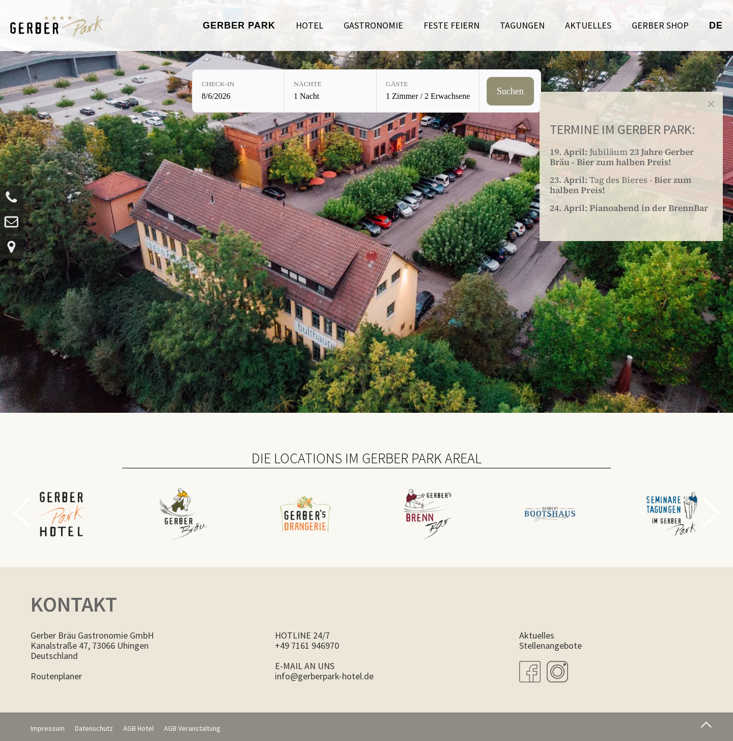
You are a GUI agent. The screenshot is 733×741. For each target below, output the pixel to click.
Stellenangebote (550, 645)
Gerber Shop (660, 25)
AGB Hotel (138, 728)
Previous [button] (22, 512)
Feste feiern (452, 25)
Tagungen (522, 25)
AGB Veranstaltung (192, 728)
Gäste (397, 84)
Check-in (218, 84)
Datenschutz (94, 728)
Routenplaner (56, 676)
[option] (61, 507)
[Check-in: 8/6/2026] (238, 91)
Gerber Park (239, 25)
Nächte (308, 84)
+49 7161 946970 (307, 645)
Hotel (309, 25)
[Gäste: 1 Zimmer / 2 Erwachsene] (428, 91)
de (716, 25)
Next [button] (711, 512)
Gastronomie (373, 25)
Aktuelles (588, 25)
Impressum (48, 728)
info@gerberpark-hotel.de (324, 676)
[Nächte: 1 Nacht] (330, 91)
